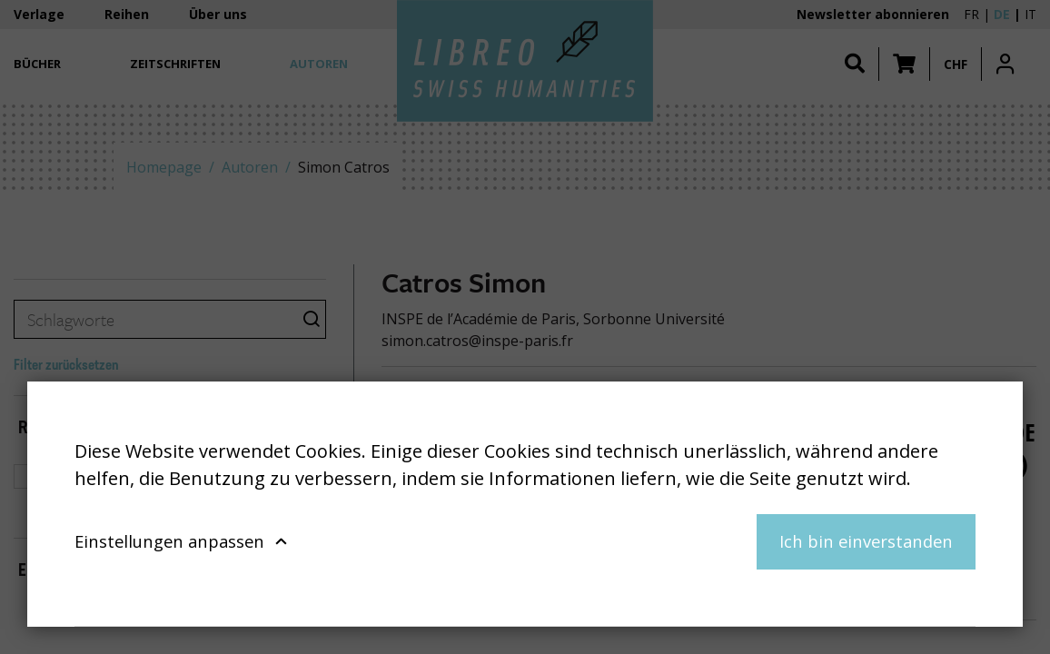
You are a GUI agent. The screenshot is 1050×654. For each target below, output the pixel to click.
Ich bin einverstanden (866, 541)
